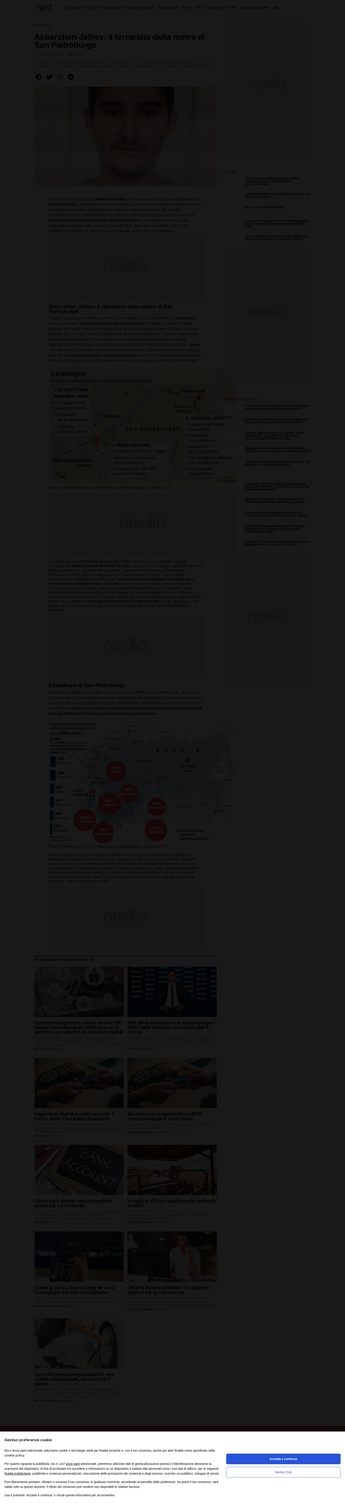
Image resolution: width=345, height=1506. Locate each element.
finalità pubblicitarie (17, 1473)
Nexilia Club (283, 1472)
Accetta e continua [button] (283, 1459)
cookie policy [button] (14, 1455)
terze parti (73, 1464)
